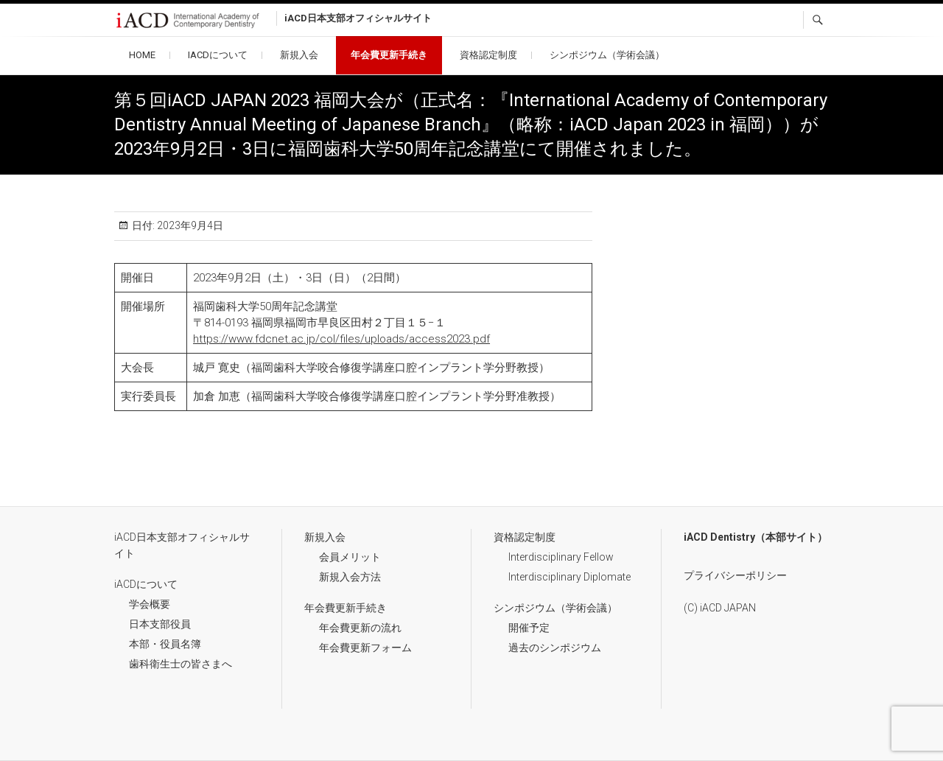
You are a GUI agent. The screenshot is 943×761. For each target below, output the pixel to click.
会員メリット (350, 557)
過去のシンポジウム (554, 647)
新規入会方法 (350, 577)
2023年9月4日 (189, 225)
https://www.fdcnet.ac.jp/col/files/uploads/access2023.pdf (341, 339)
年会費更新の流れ (360, 628)
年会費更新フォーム (365, 647)
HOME (142, 54)
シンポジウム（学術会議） (607, 54)
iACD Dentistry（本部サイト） (755, 537)
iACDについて (218, 54)
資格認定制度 (488, 54)
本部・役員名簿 (165, 644)
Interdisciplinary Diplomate (569, 577)
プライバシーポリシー (735, 575)
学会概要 (149, 604)
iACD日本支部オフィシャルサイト (182, 545)
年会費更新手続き (389, 54)
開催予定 (529, 628)
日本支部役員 (160, 624)
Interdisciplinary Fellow (561, 557)
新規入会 (299, 54)
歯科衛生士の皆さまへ (180, 664)
